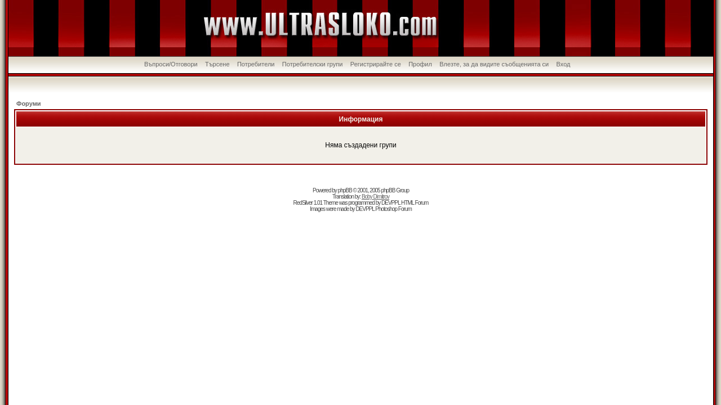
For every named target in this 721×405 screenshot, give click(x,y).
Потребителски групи (312, 64)
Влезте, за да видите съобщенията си (494, 64)
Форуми (28, 103)
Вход (564, 64)
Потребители (256, 64)
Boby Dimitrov (375, 197)
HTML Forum (415, 203)
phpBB (345, 190)
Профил (420, 64)
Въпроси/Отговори (171, 64)
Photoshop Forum (393, 209)
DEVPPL (390, 203)
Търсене (217, 64)
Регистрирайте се (375, 64)
